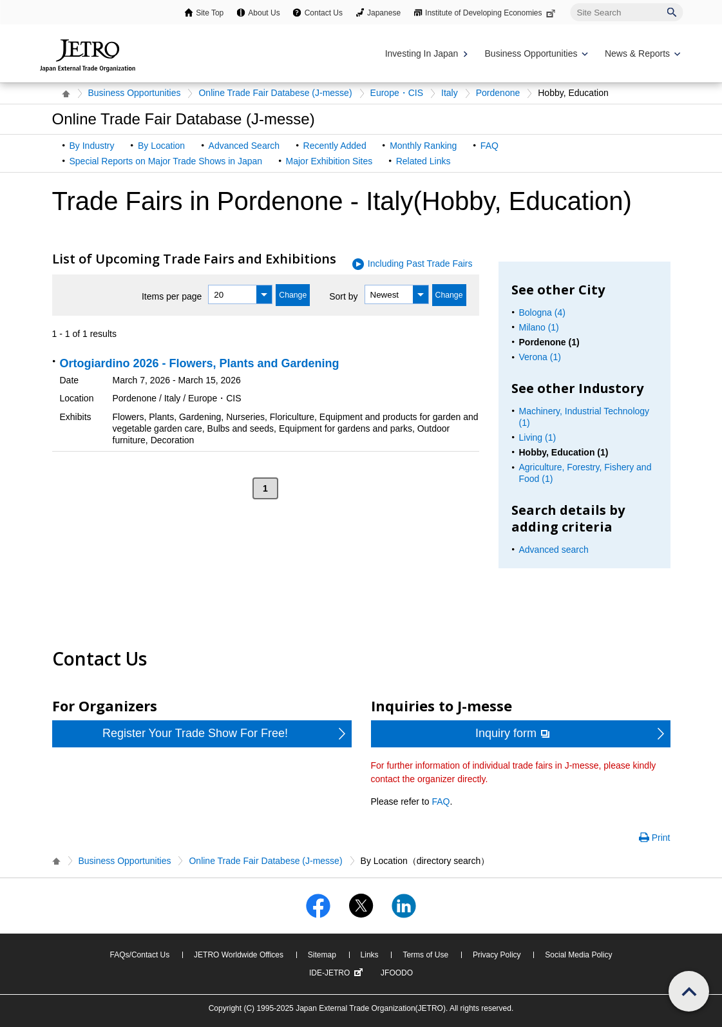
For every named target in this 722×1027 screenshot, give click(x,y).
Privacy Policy (497, 954)
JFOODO (397, 972)
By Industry (92, 145)
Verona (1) (540, 357)
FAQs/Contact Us (140, 954)
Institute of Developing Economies (491, 12)
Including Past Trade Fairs (420, 263)
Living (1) (537, 437)
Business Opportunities (134, 93)
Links (370, 954)
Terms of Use (425, 954)
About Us (264, 12)
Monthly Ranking (423, 145)
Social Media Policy (578, 954)
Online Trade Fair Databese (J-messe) (275, 93)
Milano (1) (539, 327)
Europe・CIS (396, 93)
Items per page (172, 296)
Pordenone (498, 93)
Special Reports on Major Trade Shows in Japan (166, 161)
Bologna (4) (542, 312)
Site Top (209, 12)
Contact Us (324, 12)
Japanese (384, 12)
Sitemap (322, 954)
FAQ (489, 145)
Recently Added (334, 145)
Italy (449, 93)
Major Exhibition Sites (329, 161)
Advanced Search (244, 145)
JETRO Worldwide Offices (238, 954)
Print (661, 837)
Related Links (423, 161)
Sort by (343, 296)
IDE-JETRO (337, 973)
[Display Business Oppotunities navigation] (535, 54)
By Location (161, 145)
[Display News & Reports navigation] (641, 54)
